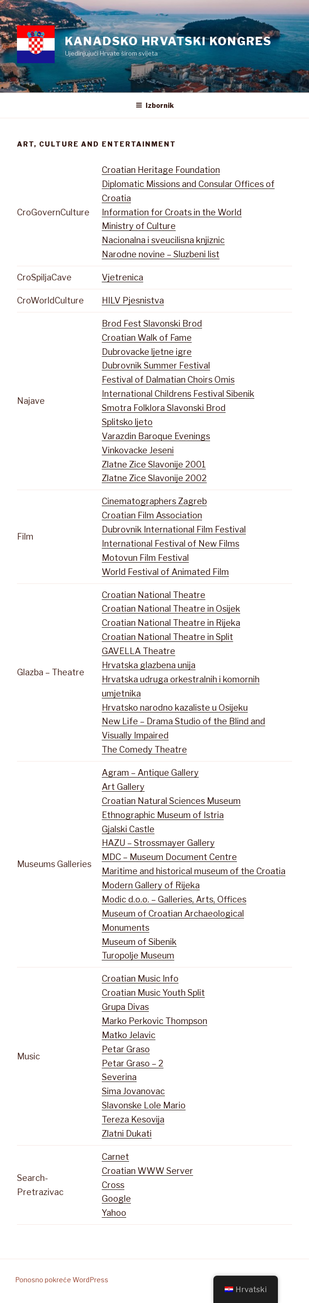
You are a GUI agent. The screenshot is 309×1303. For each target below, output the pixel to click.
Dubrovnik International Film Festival (174, 529)
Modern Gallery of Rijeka (151, 885)
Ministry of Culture (139, 226)
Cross (113, 1185)
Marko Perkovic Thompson (154, 1021)
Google (116, 1199)
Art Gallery (123, 787)
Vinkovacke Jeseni (138, 450)
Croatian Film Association (152, 515)
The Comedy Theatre (144, 749)
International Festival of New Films (170, 544)
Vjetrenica (122, 277)
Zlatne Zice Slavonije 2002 (154, 478)
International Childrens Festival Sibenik (178, 394)
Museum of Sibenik (139, 942)
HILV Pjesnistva (133, 300)
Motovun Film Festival (145, 558)
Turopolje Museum (138, 955)
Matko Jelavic (128, 1035)
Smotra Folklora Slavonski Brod (164, 408)
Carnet (115, 1157)
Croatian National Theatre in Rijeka (171, 623)
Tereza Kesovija (133, 1119)
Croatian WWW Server (147, 1171)
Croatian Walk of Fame (147, 338)
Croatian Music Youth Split (153, 993)
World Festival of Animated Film (165, 572)
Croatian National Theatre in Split (167, 637)
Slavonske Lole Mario (144, 1105)
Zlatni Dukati (127, 1134)
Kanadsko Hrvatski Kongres (168, 41)
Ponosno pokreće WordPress (61, 1280)
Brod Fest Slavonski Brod (152, 323)
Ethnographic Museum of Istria (163, 815)
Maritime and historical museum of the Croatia (193, 871)
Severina (119, 1077)
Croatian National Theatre (153, 595)
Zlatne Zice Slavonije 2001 (154, 464)
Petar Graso (126, 1049)
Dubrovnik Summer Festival (156, 365)
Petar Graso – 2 (132, 1063)
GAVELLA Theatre (138, 651)
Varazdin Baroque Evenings (156, 436)
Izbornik (155, 105)
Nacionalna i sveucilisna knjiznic (163, 240)
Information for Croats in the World (172, 212)
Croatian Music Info (140, 978)
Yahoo (114, 1213)
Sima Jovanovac (133, 1091)
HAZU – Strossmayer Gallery (158, 843)
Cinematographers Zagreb (154, 501)
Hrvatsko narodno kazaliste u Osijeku (175, 708)
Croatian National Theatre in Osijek (171, 609)
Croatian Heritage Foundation (161, 170)
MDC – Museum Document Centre (169, 857)
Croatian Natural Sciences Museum (171, 801)
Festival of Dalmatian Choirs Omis (168, 380)
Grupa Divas (125, 1007)
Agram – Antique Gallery (150, 773)
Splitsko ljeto (127, 422)
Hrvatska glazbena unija (148, 665)
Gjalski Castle (128, 829)
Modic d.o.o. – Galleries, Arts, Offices (174, 899)
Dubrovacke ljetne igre (147, 352)
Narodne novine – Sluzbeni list (161, 254)
